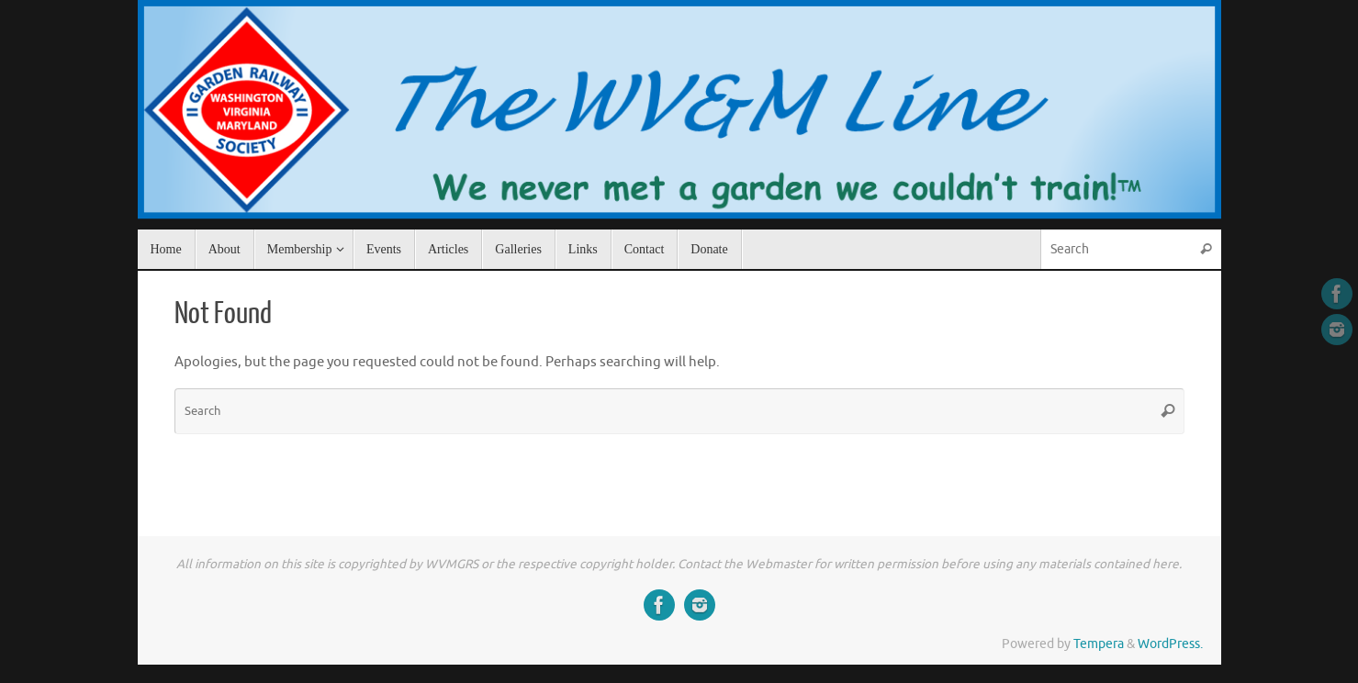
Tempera (1098, 644)
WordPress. (1170, 644)
